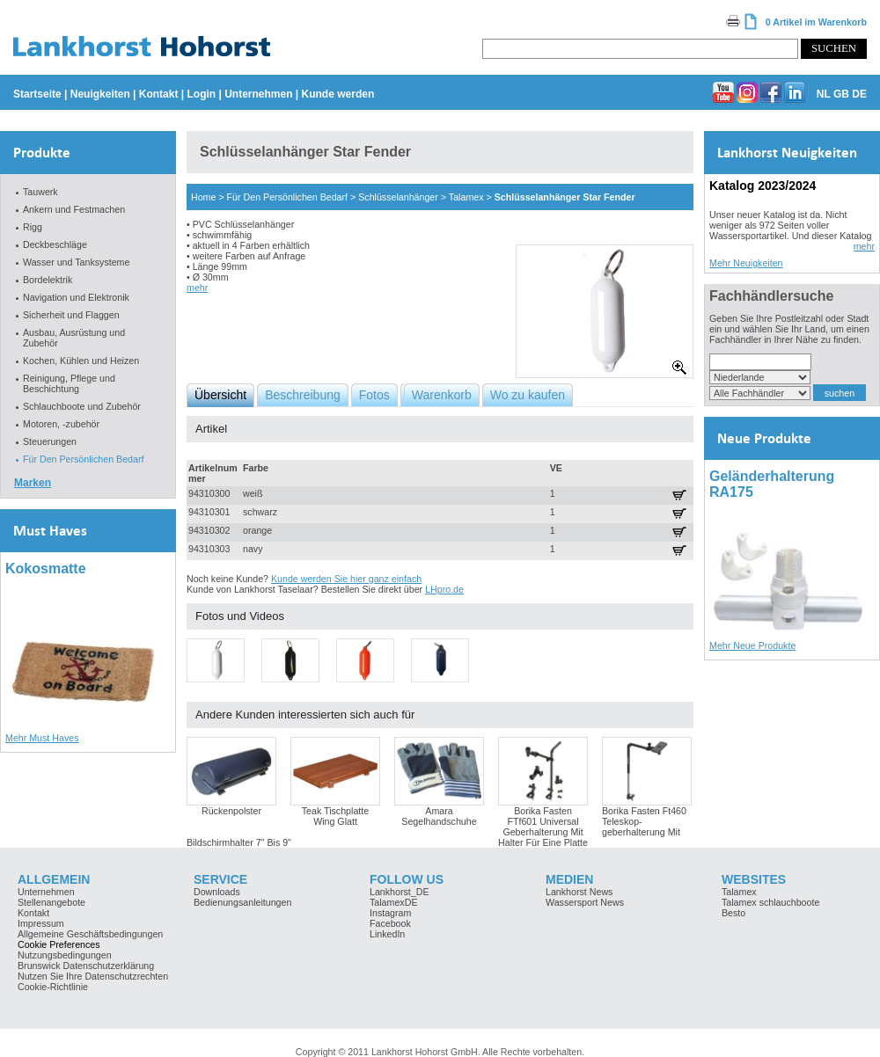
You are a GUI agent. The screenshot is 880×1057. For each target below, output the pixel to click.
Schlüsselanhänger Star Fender (565, 197)
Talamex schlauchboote (770, 902)
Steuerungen (50, 441)
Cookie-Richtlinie (53, 986)
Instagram (390, 913)
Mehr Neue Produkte (752, 645)
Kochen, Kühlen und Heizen (81, 360)
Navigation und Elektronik (76, 297)
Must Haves (50, 530)
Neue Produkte (764, 438)
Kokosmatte (45, 568)
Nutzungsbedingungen (65, 955)
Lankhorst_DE (399, 891)
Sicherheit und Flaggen (71, 315)
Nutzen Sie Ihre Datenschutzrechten (93, 976)
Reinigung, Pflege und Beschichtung (69, 383)
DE (859, 94)
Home (203, 197)
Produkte (41, 152)
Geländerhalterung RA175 (771, 484)
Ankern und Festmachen (74, 209)
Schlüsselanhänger (398, 197)
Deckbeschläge (55, 244)
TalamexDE (393, 902)
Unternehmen (258, 94)
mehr (197, 287)
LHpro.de (444, 589)
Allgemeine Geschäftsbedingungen (90, 934)
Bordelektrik (47, 279)
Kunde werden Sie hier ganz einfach (346, 578)
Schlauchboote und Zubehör (82, 406)
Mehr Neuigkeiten (746, 263)
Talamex (466, 197)
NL (824, 94)
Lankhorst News (579, 891)
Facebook (390, 923)
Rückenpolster (231, 811)
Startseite (37, 94)
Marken (32, 483)
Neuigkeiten (100, 94)
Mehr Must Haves (42, 738)
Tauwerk (40, 191)
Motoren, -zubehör (61, 424)
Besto (733, 913)
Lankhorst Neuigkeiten (787, 152)
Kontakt (159, 94)
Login (201, 94)
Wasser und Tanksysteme (76, 262)
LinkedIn (387, 934)
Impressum (41, 923)
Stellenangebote (51, 902)
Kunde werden (338, 94)
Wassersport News (585, 902)
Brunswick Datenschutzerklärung (86, 965)
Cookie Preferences (59, 944)
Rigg (32, 227)
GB (841, 94)
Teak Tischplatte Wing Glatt (335, 816)
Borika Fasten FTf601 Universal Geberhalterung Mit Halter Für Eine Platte (543, 827)
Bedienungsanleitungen (242, 902)
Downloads (217, 891)
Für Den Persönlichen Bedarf (83, 459)
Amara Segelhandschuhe (438, 816)
